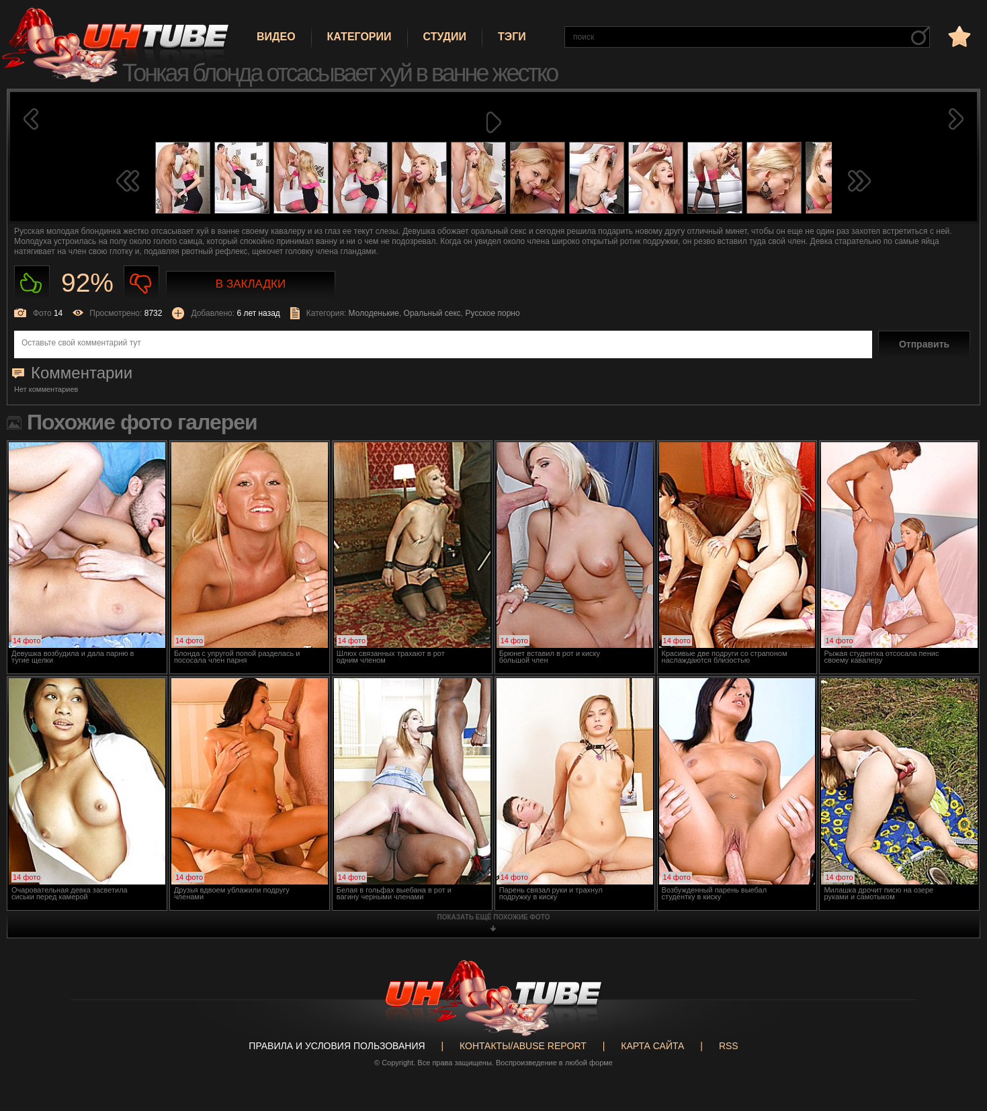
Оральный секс (432, 313)
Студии (444, 36)
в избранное (958, 36)
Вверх (957, 1046)
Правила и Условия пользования (337, 1045)
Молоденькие (374, 313)
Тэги (512, 36)
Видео (276, 36)
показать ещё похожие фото (493, 917)
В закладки (251, 284)
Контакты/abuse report (523, 1045)
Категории (359, 36)
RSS (728, 1045)
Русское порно (493, 313)
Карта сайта (652, 1045)
